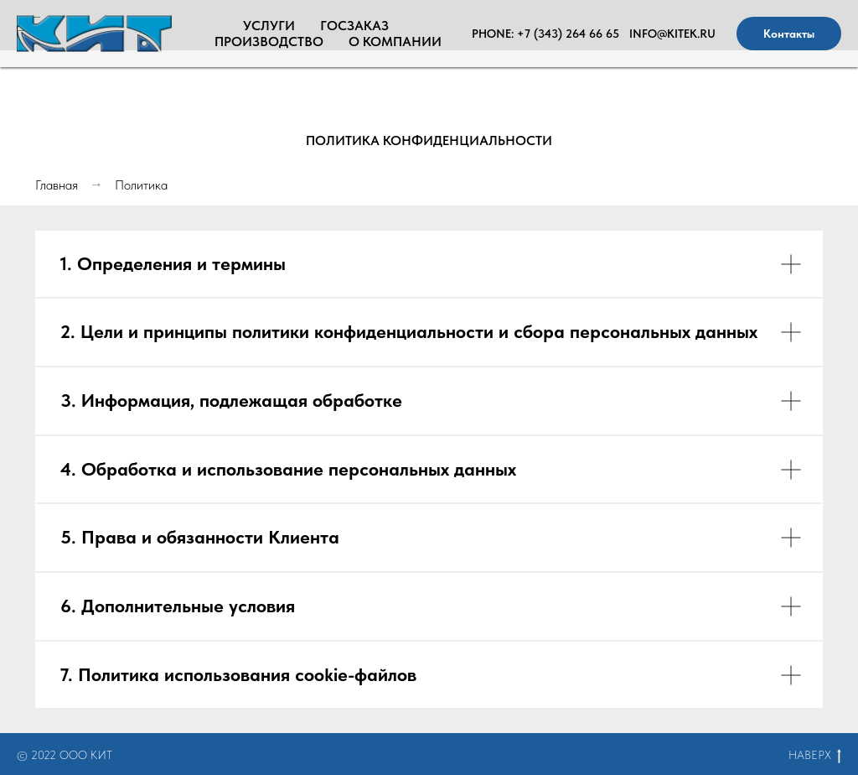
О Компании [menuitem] (395, 41)
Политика (141, 185)
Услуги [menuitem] (269, 26)
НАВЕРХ (814, 755)
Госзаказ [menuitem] (354, 26)
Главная (56, 185)
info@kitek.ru (672, 33)
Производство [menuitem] (268, 41)
